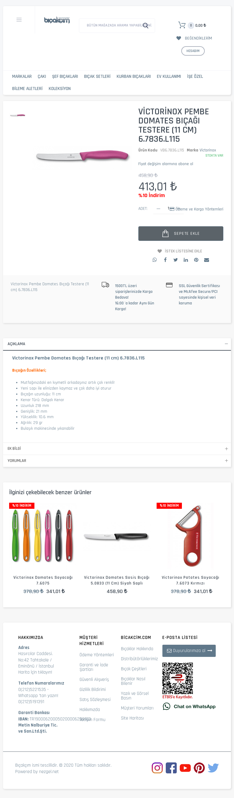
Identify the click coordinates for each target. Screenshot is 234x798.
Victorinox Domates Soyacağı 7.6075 (43, 580)
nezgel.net (49, 772)
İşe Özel (195, 76)
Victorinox (208, 150)
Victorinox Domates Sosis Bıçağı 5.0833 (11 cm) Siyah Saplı (117, 580)
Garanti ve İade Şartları (94, 667)
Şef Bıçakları (65, 76)
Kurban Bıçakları (134, 76)
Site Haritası (132, 718)
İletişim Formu (92, 719)
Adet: (142, 208)
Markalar (22, 76)
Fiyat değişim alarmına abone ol (165, 164)
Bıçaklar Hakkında (137, 649)
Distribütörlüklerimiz (139, 659)
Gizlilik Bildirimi (93, 689)
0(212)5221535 (32, 689)
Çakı (42, 76)
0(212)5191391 (31, 702)
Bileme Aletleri (27, 89)
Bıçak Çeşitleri (134, 669)
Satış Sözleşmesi (95, 699)
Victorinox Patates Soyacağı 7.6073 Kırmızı (190, 580)
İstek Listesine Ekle (183, 251)
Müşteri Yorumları (137, 708)
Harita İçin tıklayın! (35, 672)
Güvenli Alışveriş (94, 679)
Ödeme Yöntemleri (97, 655)
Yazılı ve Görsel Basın (135, 695)
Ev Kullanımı (169, 76)
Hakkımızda (90, 709)
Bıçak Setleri (97, 76)
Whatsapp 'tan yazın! (38, 696)
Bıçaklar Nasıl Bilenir (133, 681)
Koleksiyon (60, 89)
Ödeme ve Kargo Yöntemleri (199, 209)
